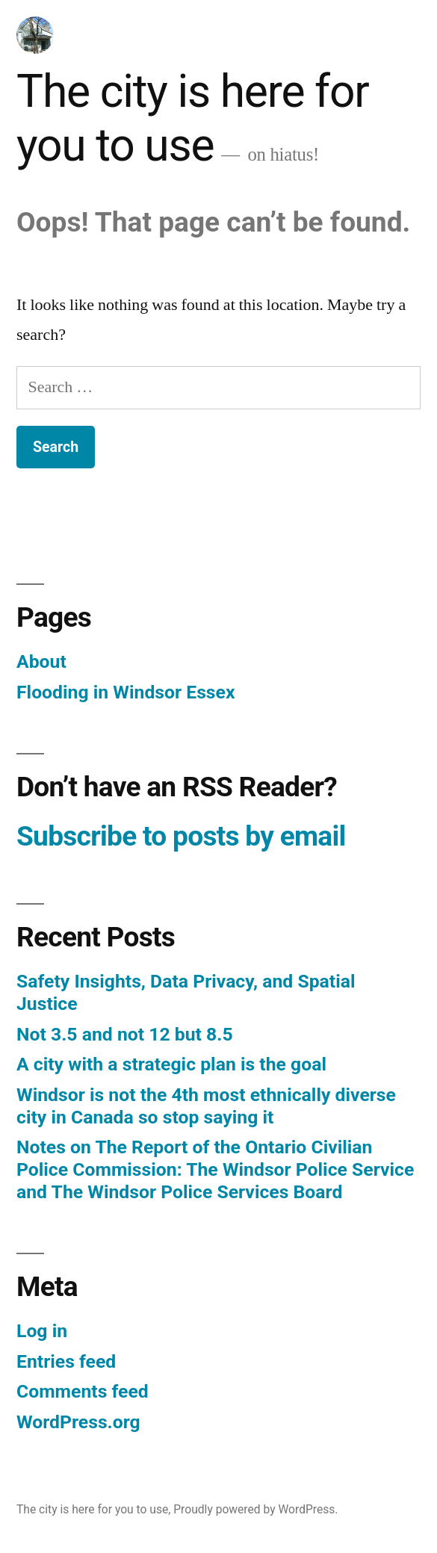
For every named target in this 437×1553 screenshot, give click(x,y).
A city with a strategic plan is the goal (171, 1064)
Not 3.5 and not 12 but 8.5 (124, 1034)
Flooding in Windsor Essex (125, 692)
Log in (41, 1331)
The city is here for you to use (192, 119)
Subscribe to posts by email (181, 836)
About (41, 661)
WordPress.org (78, 1422)
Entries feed (66, 1361)
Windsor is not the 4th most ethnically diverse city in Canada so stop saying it (206, 1106)
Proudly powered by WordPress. (255, 1509)
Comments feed (82, 1391)
